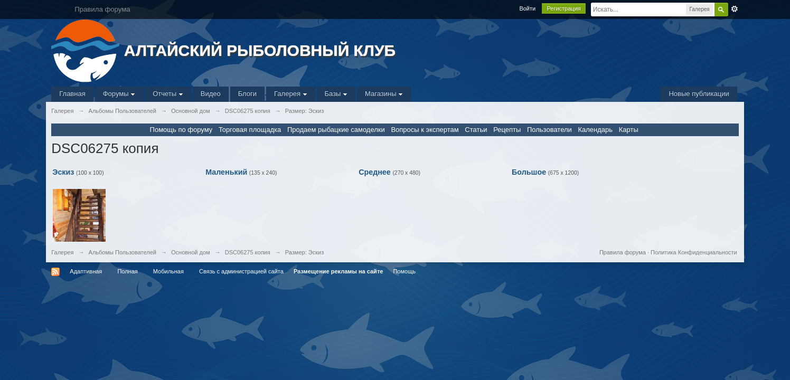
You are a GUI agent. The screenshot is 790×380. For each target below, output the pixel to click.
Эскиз (63, 172)
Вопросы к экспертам (424, 130)
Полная (127, 271)
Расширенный (734, 9)
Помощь (404, 271)
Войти (527, 8)
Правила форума (622, 252)
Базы (336, 94)
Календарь (595, 130)
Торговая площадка (250, 130)
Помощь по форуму (181, 130)
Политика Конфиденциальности (694, 252)
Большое (529, 172)
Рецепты (507, 130)
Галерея (290, 94)
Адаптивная (86, 271)
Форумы (119, 94)
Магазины (384, 94)
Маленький (226, 172)
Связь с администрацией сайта (241, 271)
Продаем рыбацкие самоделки (336, 130)
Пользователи (549, 130)
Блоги (247, 94)
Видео (211, 94)
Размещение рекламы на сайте (338, 271)
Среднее (375, 172)
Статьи (476, 130)
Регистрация (563, 8)
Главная (72, 94)
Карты (628, 130)
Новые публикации (699, 94)
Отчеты (168, 94)
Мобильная (168, 271)
